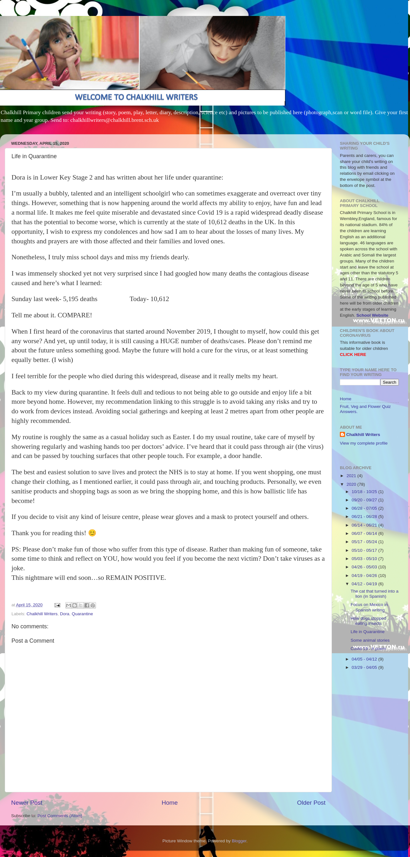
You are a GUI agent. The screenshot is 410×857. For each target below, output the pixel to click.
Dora (64, 613)
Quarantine (82, 613)
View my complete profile (364, 443)
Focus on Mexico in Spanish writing (369, 607)
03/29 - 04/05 (365, 667)
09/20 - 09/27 (365, 500)
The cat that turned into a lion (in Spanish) (375, 594)
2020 (352, 484)
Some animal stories (370, 640)
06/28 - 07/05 (365, 508)
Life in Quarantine (368, 631)
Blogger (239, 841)
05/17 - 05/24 (365, 541)
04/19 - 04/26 (365, 575)
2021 (352, 475)
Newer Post (26, 802)
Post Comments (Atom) (60, 815)
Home (170, 802)
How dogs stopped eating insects (368, 621)
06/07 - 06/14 (365, 533)
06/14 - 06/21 (365, 525)
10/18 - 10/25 (365, 491)
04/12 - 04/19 (365, 583)
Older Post (311, 802)
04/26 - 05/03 (365, 567)
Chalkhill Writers (41, 613)
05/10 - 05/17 (365, 550)
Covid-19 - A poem (368, 648)
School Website (372, 315)
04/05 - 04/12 (365, 659)
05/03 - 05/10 (365, 558)
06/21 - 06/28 (365, 516)
